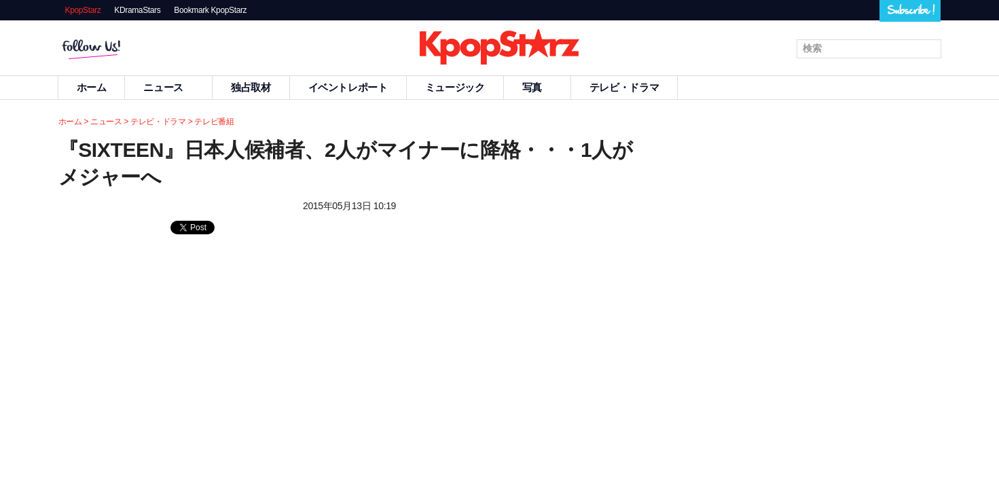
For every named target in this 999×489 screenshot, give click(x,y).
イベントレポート (348, 87)
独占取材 (251, 87)
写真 (537, 87)
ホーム (92, 87)
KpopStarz (83, 10)
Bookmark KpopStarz (210, 10)
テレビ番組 (214, 121)
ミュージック (455, 87)
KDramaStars (137, 10)
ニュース (168, 87)
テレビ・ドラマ (624, 87)
